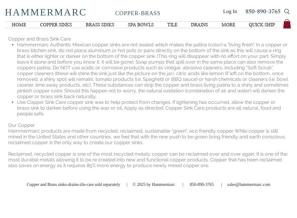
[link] (287, 23)
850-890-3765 (263, 12)
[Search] (287, 11)
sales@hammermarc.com (248, 184)
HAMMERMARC (46, 12)
